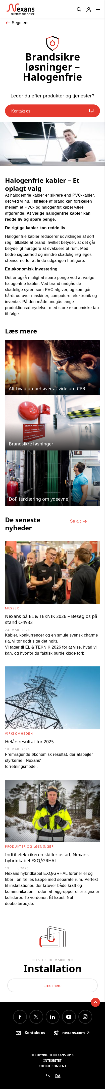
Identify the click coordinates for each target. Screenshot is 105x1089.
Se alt (78, 521)
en (47, 1075)
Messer (12, 608)
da (58, 1075)
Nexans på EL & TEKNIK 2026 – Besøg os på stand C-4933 (51, 619)
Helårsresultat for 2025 (29, 741)
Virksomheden (19, 733)
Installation (53, 968)
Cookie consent (52, 1066)
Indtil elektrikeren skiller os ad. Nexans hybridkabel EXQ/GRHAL (47, 857)
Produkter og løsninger (29, 846)
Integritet (52, 1060)
